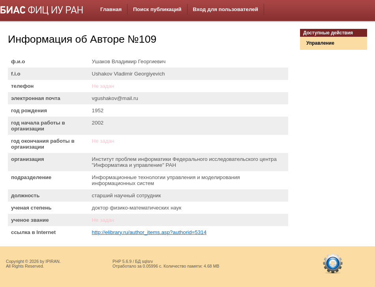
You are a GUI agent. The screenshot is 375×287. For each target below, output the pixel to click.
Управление (320, 43)
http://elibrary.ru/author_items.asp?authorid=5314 (149, 232)
